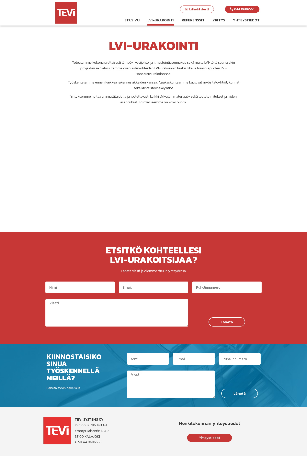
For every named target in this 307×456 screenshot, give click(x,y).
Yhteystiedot (246, 20)
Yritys (218, 20)
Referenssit (193, 20)
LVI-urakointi (160, 20)
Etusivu (132, 20)
